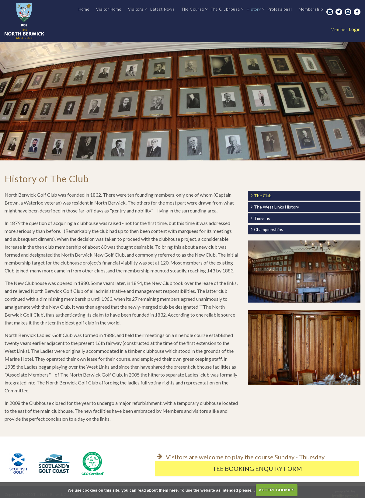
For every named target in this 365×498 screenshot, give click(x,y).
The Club (263, 195)
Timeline (262, 218)
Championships (268, 229)
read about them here (157, 490)
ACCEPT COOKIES (276, 490)
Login (345, 29)
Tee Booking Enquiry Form (257, 468)
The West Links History (276, 206)
